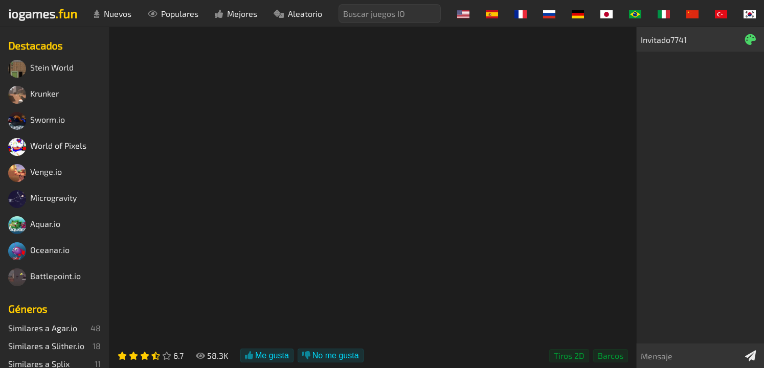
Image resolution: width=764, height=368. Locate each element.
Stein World (41, 69)
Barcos (610, 355)
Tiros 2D (569, 355)
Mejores (236, 13)
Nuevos (112, 13)
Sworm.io (36, 121)
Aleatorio (298, 13)
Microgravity (42, 199)
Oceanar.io (39, 251)
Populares (173, 13)
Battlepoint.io (44, 277)
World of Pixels (47, 147)
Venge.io (35, 173)
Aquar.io (34, 225)
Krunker (33, 95)
